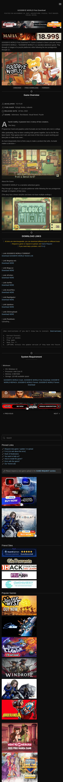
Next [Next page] (57, 413)
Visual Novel (31, 15)
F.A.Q (43, 246)
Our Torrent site (10, 464)
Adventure (35, 13)
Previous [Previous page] (8, 413)
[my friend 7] (19, 584)
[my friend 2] (19, 560)
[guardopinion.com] (19, 552)
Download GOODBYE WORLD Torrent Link (17, 256)
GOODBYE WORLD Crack (13, 380)
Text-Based (53, 13)
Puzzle (44, 13)
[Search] (31, 438)
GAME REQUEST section (45, 471)
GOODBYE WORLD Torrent (28, 382)
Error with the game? (12, 461)
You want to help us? (12, 456)
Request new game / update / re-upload (19, 449)
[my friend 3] (19, 567)
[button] (60, 4)
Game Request (47, 244)
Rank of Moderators (12, 454)
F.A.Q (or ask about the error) (15, 451)
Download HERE (8, 263)
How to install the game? (13, 459)
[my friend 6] (19, 575)
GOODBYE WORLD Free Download (37, 380)
